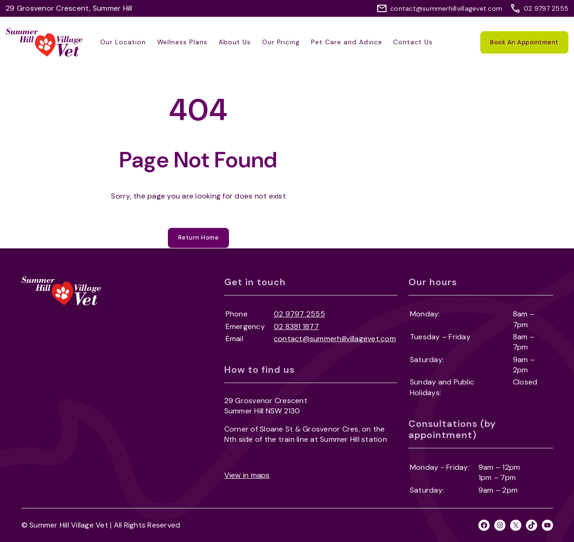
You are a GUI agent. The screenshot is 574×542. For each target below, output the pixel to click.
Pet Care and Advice (346, 42)
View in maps (247, 475)
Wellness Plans (182, 42)
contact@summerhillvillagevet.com (446, 8)
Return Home (198, 237)
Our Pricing (281, 42)
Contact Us (413, 42)
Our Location (123, 42)
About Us (235, 42)
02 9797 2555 (546, 8)
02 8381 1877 (296, 326)
